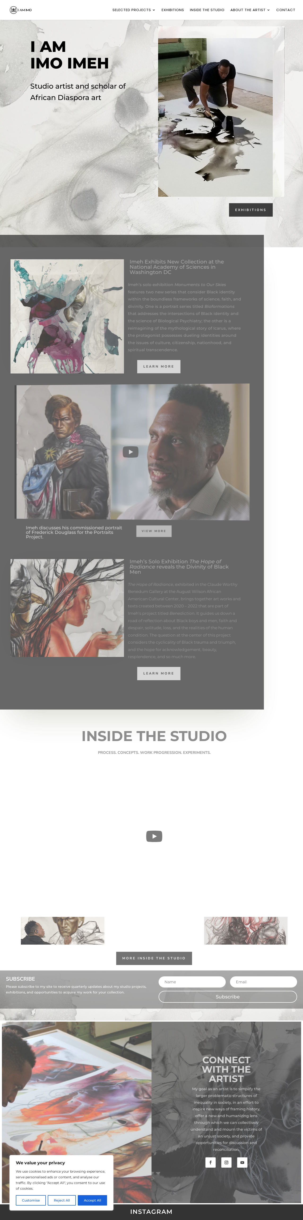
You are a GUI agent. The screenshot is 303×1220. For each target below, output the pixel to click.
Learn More (152, 366)
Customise (31, 1200)
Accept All (92, 1200)
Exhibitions (173, 10)
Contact (285, 10)
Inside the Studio (207, 10)
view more (140, 531)
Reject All (62, 1200)
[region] (61, 1183)
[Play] (124, 452)
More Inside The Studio (160, 958)
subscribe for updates (67, 119)
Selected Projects (132, 10)
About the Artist (248, 10)
